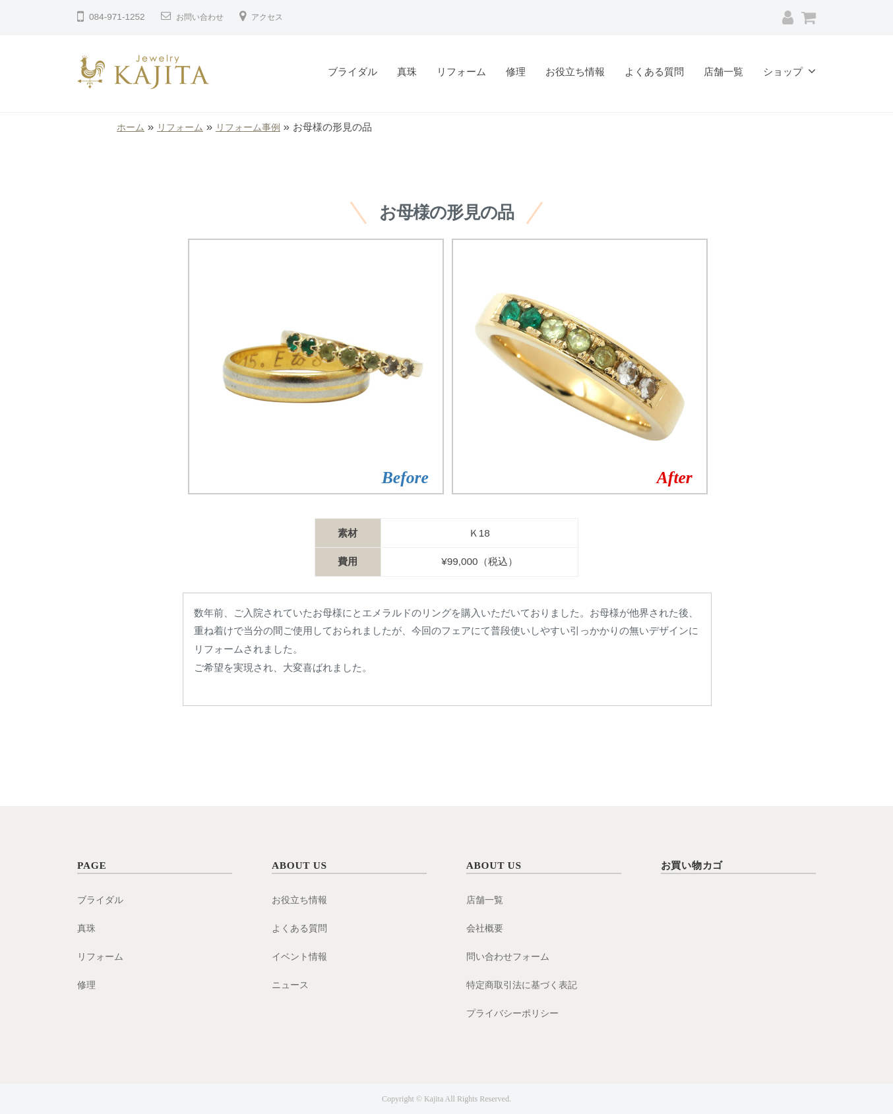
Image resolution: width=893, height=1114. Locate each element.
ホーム (131, 126)
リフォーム (461, 71)
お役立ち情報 (575, 71)
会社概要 (486, 927)
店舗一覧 (723, 71)
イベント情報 (301, 956)
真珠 (407, 71)
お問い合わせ (203, 17)
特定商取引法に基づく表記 (525, 984)
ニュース (291, 984)
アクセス (277, 17)
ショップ (783, 71)
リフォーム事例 (255, 126)
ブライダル (352, 71)
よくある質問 (654, 71)
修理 (516, 71)
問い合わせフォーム (510, 956)
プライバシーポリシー (515, 1012)
